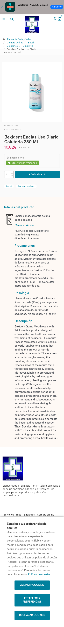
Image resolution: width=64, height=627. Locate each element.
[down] (11, 175)
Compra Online (15, 43)
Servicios (8, 515)
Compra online (45, 515)
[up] (11, 172)
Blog (19, 515)
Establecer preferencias (32, 600)
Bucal (31, 43)
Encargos (29, 515)
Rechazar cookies (32, 615)
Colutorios (12, 46)
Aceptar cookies (32, 585)
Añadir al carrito (37, 174)
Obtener (57, 7)
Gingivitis (28, 46)
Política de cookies (39, 574)
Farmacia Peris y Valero (19, 39)
